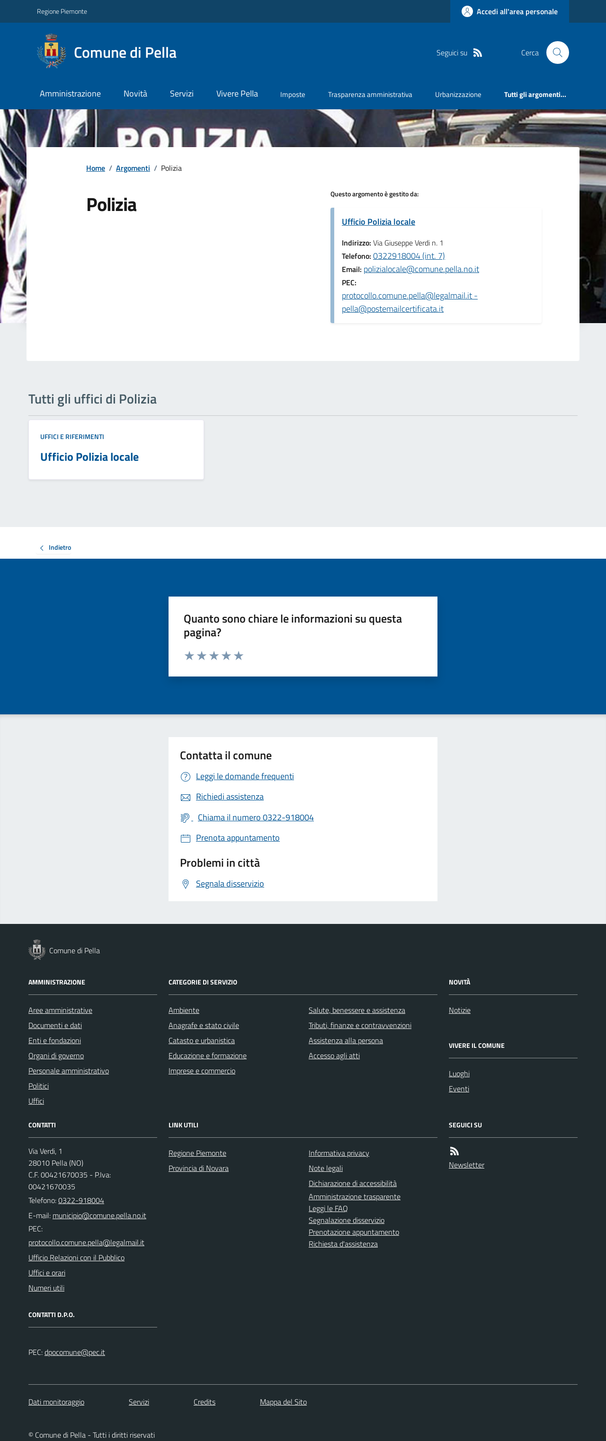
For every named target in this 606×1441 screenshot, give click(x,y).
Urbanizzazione (458, 94)
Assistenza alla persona (346, 1040)
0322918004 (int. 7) (409, 255)
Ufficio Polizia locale (378, 221)
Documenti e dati (55, 1025)
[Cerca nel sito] (554, 52)
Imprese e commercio (202, 1070)
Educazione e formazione (208, 1055)
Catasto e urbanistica (202, 1040)
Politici (38, 1085)
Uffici (36, 1101)
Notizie (460, 1010)
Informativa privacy (339, 1153)
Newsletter (466, 1164)
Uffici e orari (46, 1272)
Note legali (326, 1168)
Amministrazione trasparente (355, 1196)
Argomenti (133, 168)
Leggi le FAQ (328, 1208)
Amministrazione (70, 93)
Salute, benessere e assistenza (357, 1010)
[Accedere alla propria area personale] (509, 11)
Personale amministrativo (68, 1070)
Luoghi (459, 1073)
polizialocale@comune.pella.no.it (421, 269)
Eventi (459, 1088)
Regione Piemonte (62, 11)
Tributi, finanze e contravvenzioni (360, 1025)
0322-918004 (81, 1200)
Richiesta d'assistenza (343, 1243)
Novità (135, 93)
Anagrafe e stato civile (204, 1025)
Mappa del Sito (283, 1401)
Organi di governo (56, 1055)
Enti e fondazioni (54, 1040)
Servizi (182, 93)
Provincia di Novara (199, 1168)
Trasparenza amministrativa (370, 94)
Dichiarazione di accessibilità (353, 1183)
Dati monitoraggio (56, 1401)
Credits (204, 1401)
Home (95, 168)
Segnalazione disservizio (346, 1220)
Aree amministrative (60, 1010)
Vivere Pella (237, 93)
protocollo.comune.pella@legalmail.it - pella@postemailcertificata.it (410, 302)
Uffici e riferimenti (72, 436)
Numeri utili (46, 1287)
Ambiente (184, 1010)
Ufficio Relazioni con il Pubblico (76, 1257)
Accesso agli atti (334, 1055)
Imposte (292, 94)
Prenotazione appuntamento (354, 1232)
